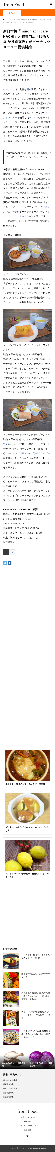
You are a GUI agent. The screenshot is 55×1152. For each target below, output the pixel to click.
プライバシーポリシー (27, 1126)
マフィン (33, 117)
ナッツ (23, 216)
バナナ (13, 211)
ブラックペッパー (40, 453)
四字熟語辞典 (8, 1093)
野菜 (5, 444)
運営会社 (27, 1130)
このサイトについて (27, 1117)
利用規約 (27, 1121)
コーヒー (12, 302)
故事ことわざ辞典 (10, 1089)
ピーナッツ (9, 89)
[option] (14, 1059)
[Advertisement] (27, 37)
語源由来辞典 (8, 1084)
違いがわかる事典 (10, 1080)
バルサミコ (23, 453)
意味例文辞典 (8, 1097)
